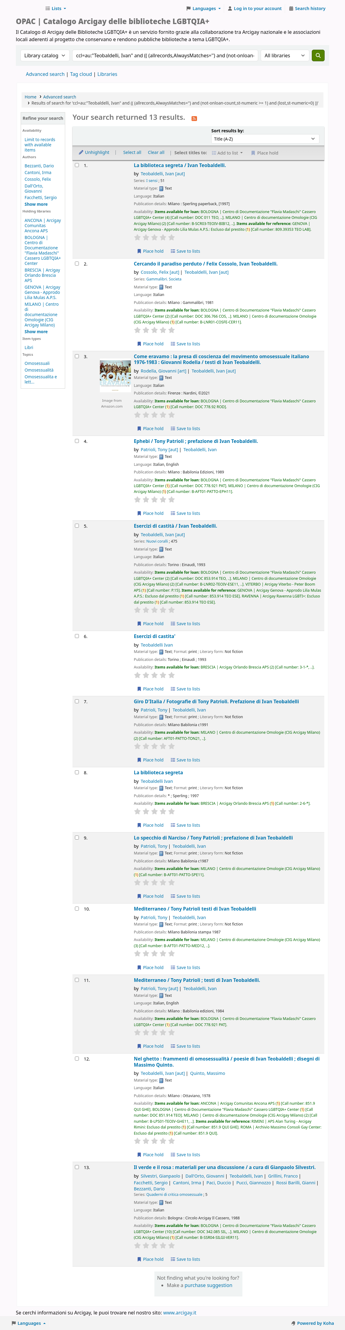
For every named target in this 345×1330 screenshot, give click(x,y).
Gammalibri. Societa (163, 279)
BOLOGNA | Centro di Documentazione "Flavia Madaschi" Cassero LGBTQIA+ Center (43, 250)
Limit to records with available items (40, 145)
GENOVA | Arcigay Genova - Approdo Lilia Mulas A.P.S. (42, 292)
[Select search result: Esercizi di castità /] (77, 526)
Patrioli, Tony (159, 449)
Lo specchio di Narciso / (213, 838)
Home (31, 97)
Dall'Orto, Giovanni (34, 188)
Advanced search (45, 74)
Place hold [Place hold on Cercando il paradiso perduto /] (150, 344)
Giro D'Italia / (216, 701)
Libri (29, 347)
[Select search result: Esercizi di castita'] (77, 636)
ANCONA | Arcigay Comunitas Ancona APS (43, 225)
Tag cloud (81, 74)
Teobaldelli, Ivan (163, 174)
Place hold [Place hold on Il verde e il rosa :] (150, 1259)
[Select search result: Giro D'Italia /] (77, 701)
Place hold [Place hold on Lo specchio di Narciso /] (150, 896)
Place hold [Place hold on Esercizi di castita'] (150, 689)
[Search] (318, 55)
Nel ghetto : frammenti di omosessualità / (227, 1062)
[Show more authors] (36, 204)
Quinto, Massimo (207, 1073)
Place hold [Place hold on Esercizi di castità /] (150, 623)
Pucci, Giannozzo (253, 1183)
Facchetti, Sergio (41, 197)
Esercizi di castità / (175, 526)
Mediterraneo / (197, 980)
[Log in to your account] (254, 8)
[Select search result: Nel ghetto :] (77, 1059)
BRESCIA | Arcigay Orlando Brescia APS (42, 275)
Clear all (156, 152)
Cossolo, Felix (38, 179)
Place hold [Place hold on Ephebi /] (150, 513)
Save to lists (185, 251)
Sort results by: (227, 131)
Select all (132, 152)
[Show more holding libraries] (36, 331)
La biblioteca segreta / (180, 165)
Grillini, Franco (283, 1176)
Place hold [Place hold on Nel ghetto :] (150, 1154)
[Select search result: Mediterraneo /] (77, 909)
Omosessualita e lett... (41, 379)
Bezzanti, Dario (39, 166)
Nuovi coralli (157, 541)
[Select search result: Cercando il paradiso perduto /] (77, 264)
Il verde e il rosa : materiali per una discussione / (225, 1167)
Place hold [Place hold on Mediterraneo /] (150, 967)
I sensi (152, 180)
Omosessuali (37, 363)
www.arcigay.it (179, 1312)
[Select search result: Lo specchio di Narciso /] (77, 838)
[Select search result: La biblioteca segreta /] (77, 165)
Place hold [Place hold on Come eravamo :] (150, 428)
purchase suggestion (208, 1285)
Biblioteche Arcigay (29, 8)
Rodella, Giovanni (163, 371)
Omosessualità (39, 370)
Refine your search (43, 118)
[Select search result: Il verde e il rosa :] (77, 1167)
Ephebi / (196, 441)
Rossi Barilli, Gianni (295, 1183)
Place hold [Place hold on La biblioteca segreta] (150, 825)
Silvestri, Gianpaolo (160, 1176)
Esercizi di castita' (155, 636)
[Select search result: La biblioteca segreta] (77, 772)
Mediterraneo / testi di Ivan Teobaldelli (195, 909)
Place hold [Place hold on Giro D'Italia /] (150, 760)
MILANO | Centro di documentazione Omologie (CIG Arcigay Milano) (42, 314)
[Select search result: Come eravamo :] (77, 356)
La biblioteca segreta (158, 773)
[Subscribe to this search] (194, 118)
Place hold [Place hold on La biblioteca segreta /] (150, 251)
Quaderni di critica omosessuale (174, 1194)
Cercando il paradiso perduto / (206, 264)
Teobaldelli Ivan (157, 645)
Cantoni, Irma (38, 172)
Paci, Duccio (218, 1183)
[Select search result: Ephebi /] (77, 441)
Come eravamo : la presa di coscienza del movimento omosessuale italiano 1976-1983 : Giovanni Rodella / (221, 359)
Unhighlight (93, 152)
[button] (56, 8)
